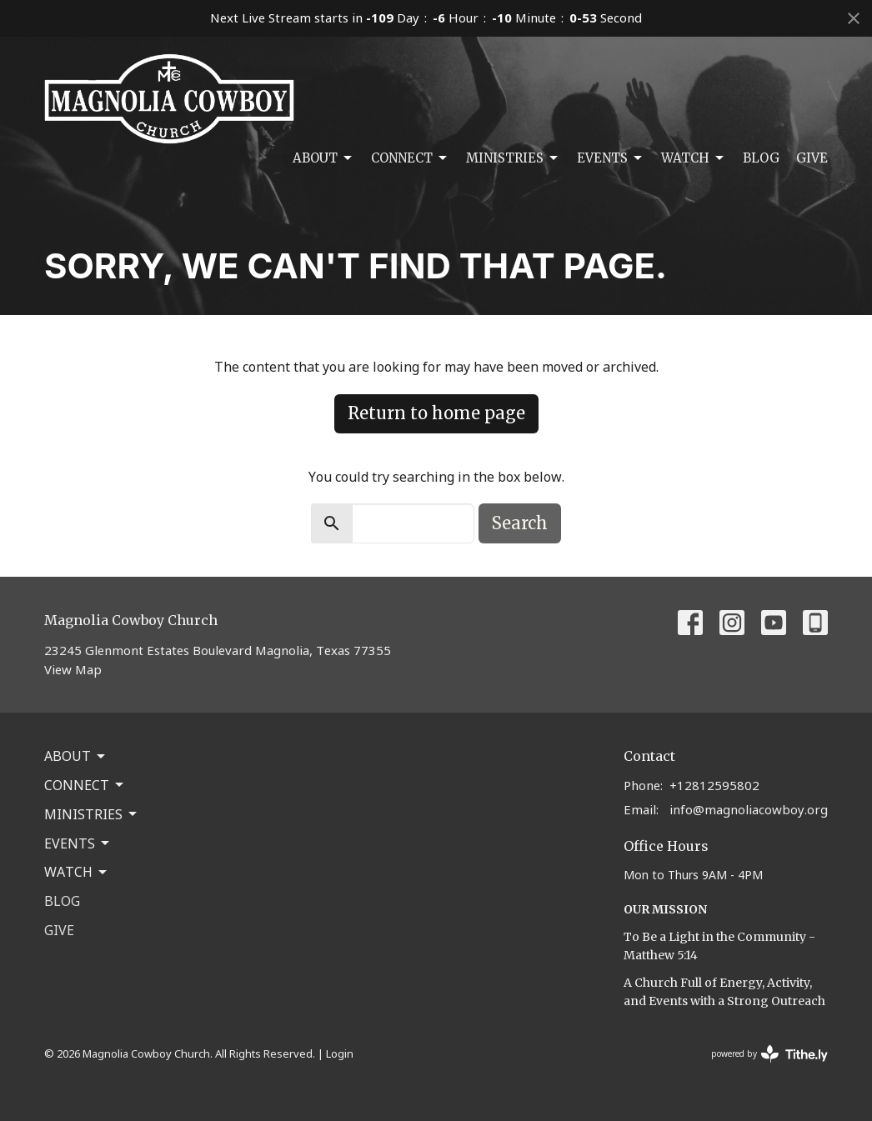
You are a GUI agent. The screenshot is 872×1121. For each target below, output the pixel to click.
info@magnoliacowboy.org (748, 809)
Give (812, 158)
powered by (769, 1054)
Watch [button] (76, 872)
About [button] (76, 756)
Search (520, 523)
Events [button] (78, 843)
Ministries (513, 158)
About (323, 158)
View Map (73, 669)
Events (610, 158)
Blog (761, 158)
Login (339, 1053)
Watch (693, 158)
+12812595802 (714, 785)
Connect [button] (85, 785)
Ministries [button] (91, 814)
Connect (410, 158)
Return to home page (436, 413)
